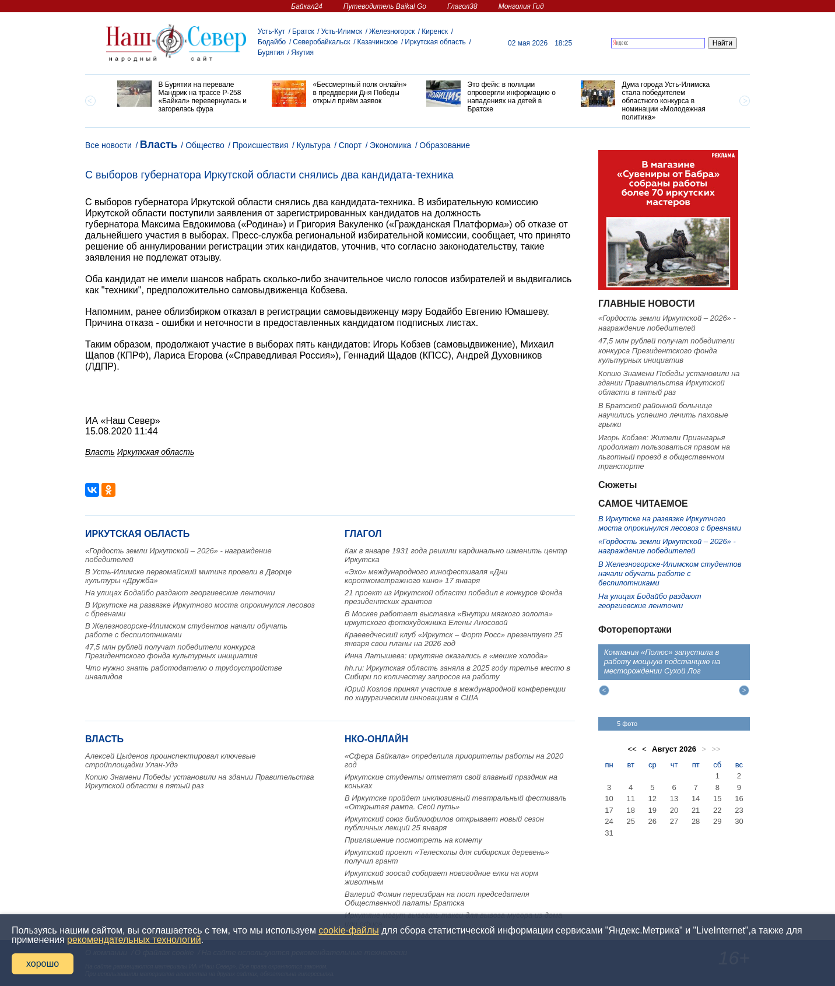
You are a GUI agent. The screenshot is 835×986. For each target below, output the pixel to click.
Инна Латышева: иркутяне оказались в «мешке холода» (446, 655)
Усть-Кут (271, 31)
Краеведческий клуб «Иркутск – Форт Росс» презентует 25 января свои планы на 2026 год (454, 639)
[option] (185, 96)
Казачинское (377, 42)
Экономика (390, 145)
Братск (303, 31)
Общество (204, 145)
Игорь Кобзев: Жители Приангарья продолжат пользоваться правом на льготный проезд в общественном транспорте (664, 452)
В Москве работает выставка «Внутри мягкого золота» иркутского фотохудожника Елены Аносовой (449, 618)
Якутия (302, 52)
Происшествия (261, 145)
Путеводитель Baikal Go (384, 6)
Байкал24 (306, 6)
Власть (158, 144)
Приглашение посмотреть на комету (413, 840)
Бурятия (271, 52)
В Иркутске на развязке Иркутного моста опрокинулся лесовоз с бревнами (669, 523)
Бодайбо (272, 42)
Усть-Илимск (341, 31)
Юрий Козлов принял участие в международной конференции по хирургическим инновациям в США (455, 693)
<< (632, 749)
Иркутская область (435, 42)
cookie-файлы (348, 930)
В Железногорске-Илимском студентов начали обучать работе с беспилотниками (670, 574)
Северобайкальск (321, 42)
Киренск (435, 31)
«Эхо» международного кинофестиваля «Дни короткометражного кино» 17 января (426, 576)
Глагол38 (462, 6)
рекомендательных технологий (134, 940)
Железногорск (392, 31)
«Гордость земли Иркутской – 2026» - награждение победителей (667, 323)
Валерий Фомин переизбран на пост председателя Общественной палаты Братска (437, 898)
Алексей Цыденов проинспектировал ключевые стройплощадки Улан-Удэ (170, 760)
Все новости (108, 145)
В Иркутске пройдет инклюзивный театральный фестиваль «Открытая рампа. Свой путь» (456, 802)
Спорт (350, 145)
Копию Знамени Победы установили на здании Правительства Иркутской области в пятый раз (199, 781)
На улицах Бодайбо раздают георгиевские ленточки (180, 592)
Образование (444, 145)
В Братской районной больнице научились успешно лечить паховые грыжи (663, 415)
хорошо (42, 964)
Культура (313, 145)
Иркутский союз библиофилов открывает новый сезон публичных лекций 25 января (444, 823)
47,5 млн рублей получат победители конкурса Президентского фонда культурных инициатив (171, 651)
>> (716, 749)
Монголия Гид (521, 6)
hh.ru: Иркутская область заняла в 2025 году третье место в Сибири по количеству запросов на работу (457, 672)
